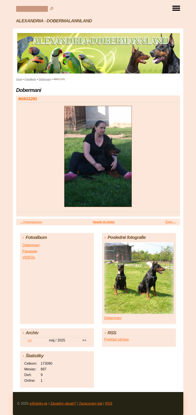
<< (30, 340)
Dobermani (45, 79)
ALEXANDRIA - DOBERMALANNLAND (54, 20)
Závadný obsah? (63, 403)
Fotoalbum (30, 79)
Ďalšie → (170, 222)
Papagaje (29, 251)
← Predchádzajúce (31, 222)
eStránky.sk (38, 403)
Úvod (19, 79)
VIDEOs (28, 257)
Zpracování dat (90, 403)
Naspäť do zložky (103, 222)
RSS (108, 403)
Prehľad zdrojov (116, 339)
